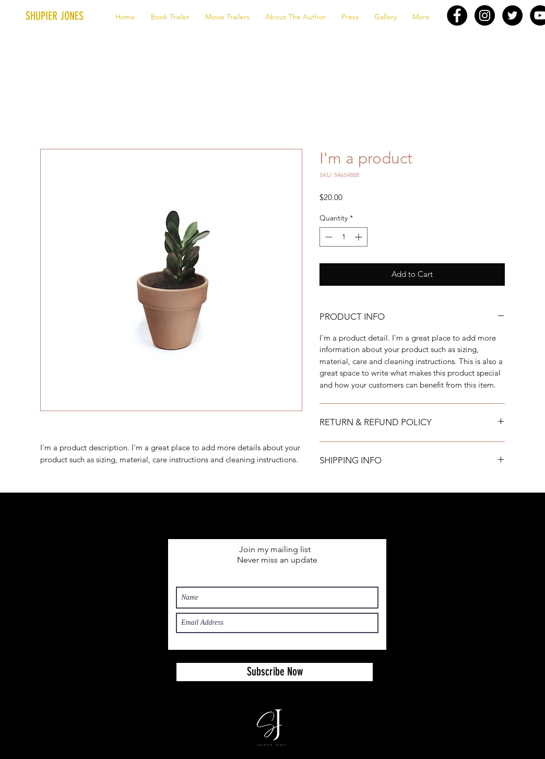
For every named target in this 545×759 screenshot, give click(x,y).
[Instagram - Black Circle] (485, 15)
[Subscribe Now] (274, 672)
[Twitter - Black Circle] (512, 15)
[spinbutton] (343, 237)
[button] (72, 16)
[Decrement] (327, 237)
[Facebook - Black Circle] (457, 15)
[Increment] (359, 237)
